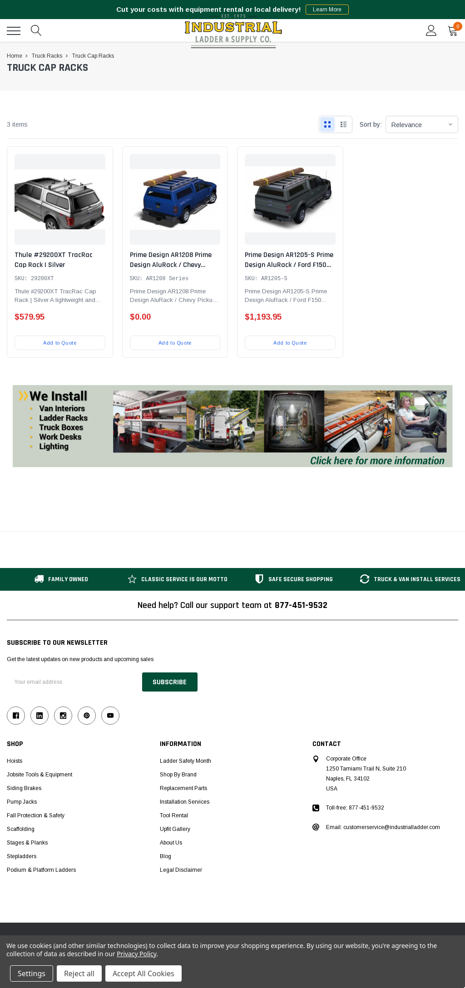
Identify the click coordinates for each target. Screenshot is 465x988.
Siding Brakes (24, 788)
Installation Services (184, 802)
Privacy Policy (136, 953)
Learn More (327, 9)
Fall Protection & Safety (35, 815)
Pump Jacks (22, 802)
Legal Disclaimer (181, 870)
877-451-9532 (301, 605)
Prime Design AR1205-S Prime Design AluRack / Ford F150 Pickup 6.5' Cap (289, 265)
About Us (171, 843)
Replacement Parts (183, 788)
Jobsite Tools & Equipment (39, 774)
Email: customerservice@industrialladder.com (383, 827)
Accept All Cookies (143, 973)
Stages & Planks (27, 843)
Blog (165, 856)
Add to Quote (59, 343)
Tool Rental (174, 815)
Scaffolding (21, 829)
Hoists (14, 761)
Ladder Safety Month (185, 761)
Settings (31, 973)
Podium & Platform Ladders (41, 870)
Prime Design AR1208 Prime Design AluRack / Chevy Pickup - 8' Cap (171, 265)
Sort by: (371, 124)
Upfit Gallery (175, 829)
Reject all (79, 973)
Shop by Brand (178, 774)
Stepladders (21, 856)
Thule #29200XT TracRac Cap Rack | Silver (54, 260)
